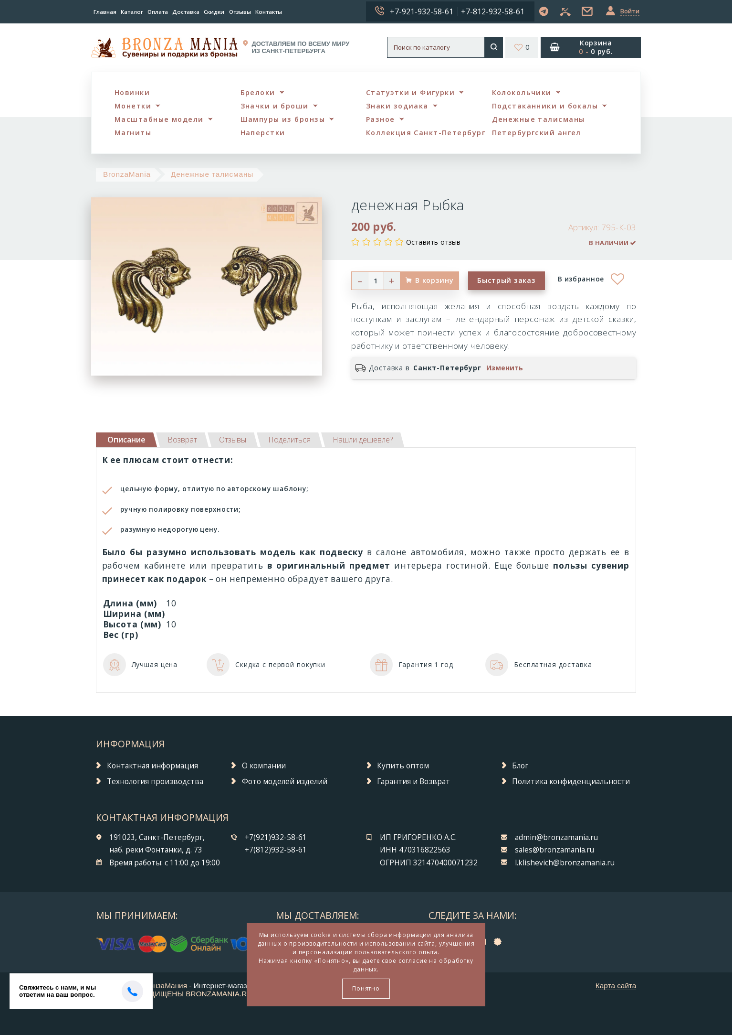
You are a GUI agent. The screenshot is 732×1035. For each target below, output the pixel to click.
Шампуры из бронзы (283, 119)
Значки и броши (275, 105)
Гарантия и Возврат (413, 781)
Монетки (133, 105)
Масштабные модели (159, 119)
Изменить (504, 368)
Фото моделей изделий (284, 781)
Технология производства (155, 781)
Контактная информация (152, 766)
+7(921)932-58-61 (276, 837)
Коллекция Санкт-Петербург (425, 132)
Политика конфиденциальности (571, 781)
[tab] (182, 439)
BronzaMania (127, 174)
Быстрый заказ (506, 280)
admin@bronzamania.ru (556, 837)
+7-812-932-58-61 (492, 11)
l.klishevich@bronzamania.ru (565, 863)
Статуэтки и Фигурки (410, 92)
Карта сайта (616, 985)
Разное (380, 119)
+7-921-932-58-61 (421, 11)
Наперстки (263, 132)
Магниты (133, 132)
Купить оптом (403, 766)
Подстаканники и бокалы (545, 105)
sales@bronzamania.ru (554, 850)
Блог (520, 766)
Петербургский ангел (536, 132)
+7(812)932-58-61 (276, 850)
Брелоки (258, 92)
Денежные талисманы (538, 119)
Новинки (132, 92)
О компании (264, 766)
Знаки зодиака (397, 105)
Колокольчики (522, 92)
